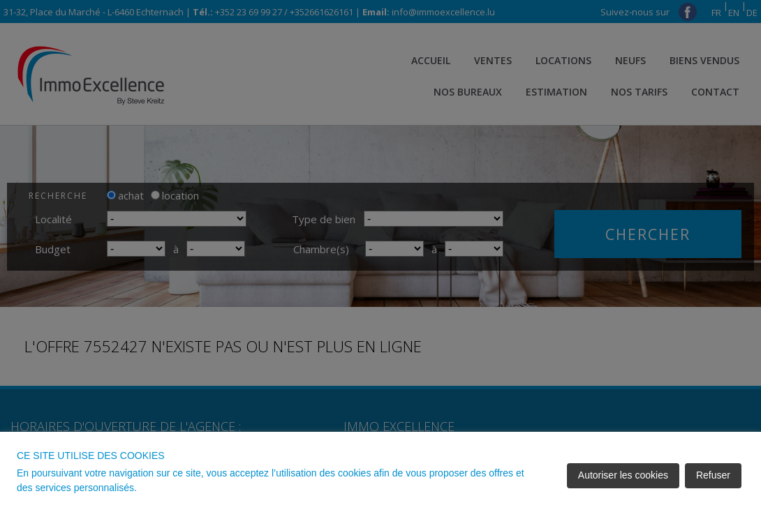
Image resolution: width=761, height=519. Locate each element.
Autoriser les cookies (623, 475)
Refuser (713, 475)
